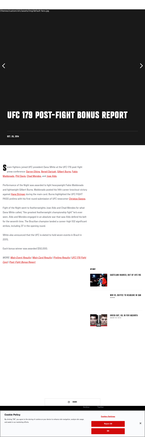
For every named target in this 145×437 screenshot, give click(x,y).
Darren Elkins (33, 171)
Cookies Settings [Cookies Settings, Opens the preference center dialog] (108, 417)
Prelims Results (62, 257)
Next (140, 65)
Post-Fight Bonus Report (22, 262)
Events (7, 11)
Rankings (19, 11)
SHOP (128, 11)
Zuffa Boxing (115, 11)
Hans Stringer (18, 194)
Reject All (108, 424)
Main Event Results (20, 257)
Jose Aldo (52, 176)
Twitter (100, 407)
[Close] (140, 423)
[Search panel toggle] (136, 10)
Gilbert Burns (64, 171)
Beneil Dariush (48, 171)
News (43, 11)
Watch (101, 11)
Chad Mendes (34, 176)
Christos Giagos (77, 198)
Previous (4, 65)
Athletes (32, 11)
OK (108, 431)
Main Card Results (42, 257)
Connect (90, 11)
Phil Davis (20, 176)
